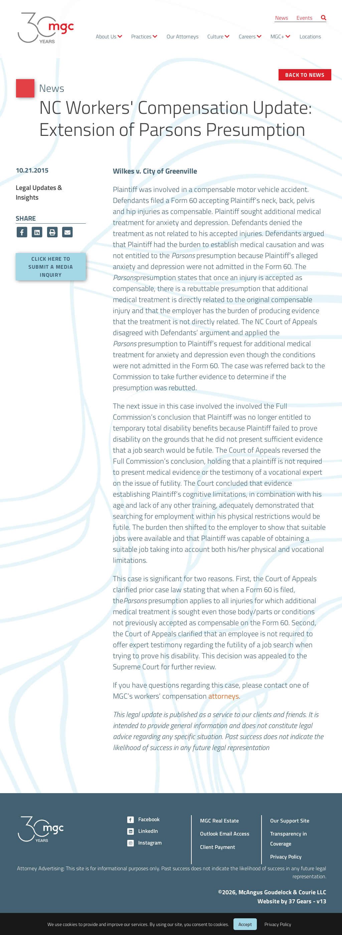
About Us (106, 36)
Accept (245, 924)
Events (304, 17)
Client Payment (217, 847)
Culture (215, 36)
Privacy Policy (286, 856)
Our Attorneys (182, 36)
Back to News (305, 74)
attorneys (223, 696)
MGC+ (277, 36)
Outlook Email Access (224, 833)
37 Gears (300, 901)
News (281, 17)
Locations (310, 36)
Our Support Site (289, 820)
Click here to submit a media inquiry (50, 266)
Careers (247, 36)
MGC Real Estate (219, 820)
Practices (141, 36)
